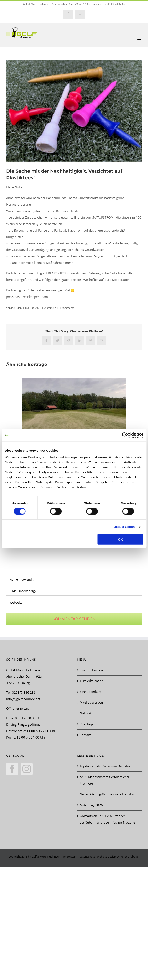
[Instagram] (27, 769)
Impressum (70, 856)
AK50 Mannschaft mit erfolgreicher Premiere (104, 780)
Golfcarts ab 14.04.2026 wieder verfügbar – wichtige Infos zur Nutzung (107, 819)
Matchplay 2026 (91, 805)
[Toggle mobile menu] (139, 41)
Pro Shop (86, 724)
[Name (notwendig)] (74, 579)
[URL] (74, 602)
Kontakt (85, 735)
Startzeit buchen (91, 670)
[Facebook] (12, 769)
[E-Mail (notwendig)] (74, 591)
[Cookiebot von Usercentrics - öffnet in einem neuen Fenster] (125, 435)
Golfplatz (86, 713)
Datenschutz (87, 856)
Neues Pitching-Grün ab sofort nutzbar (107, 794)
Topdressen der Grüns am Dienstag (105, 766)
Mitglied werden (91, 702)
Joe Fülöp (16, 308)
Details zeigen (124, 526)
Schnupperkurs (90, 691)
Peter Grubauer (129, 856)
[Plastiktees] (74, 110)
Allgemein (50, 308)
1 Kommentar (67, 308)
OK (120, 539)
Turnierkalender (91, 681)
